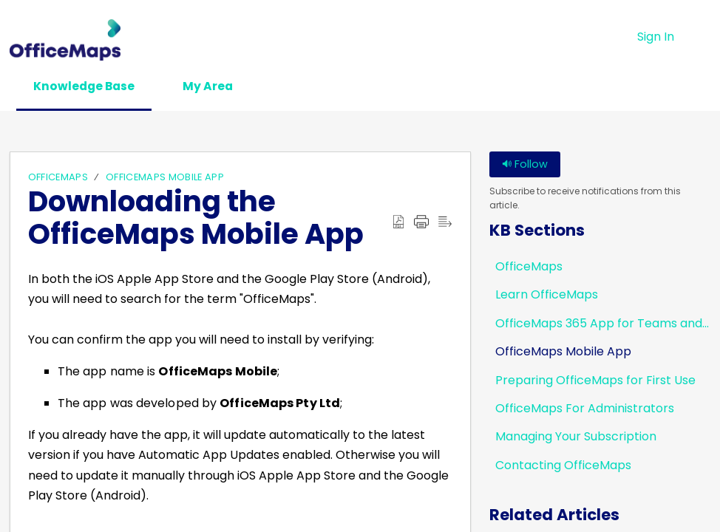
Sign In (655, 36)
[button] (701, 37)
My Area (216, 86)
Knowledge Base (87, 86)
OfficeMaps (58, 178)
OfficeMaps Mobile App (165, 178)
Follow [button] (525, 164)
